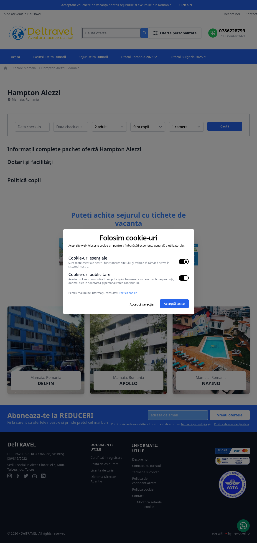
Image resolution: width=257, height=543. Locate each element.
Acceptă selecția (142, 304)
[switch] (184, 261)
